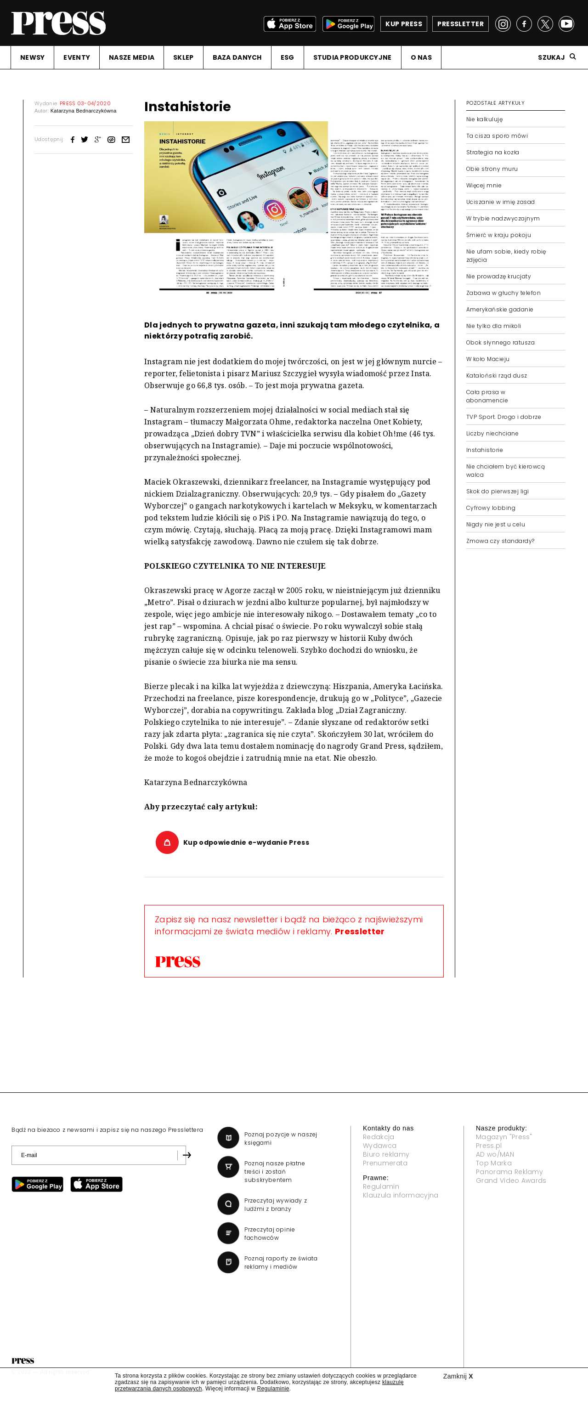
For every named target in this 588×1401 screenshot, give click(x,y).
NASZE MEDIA (131, 57)
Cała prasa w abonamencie (487, 396)
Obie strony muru (492, 169)
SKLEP (183, 57)
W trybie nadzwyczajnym (503, 218)
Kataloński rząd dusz (496, 375)
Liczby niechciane (492, 433)
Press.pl (489, 1145)
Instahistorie (484, 450)
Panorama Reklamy (509, 1171)
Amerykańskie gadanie (500, 309)
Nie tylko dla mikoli (493, 326)
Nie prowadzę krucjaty (498, 276)
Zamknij (458, 1376)
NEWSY (32, 57)
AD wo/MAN (495, 1154)
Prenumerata (385, 1163)
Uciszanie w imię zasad (500, 202)
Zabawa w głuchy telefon (503, 293)
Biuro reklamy (386, 1154)
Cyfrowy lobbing (490, 508)
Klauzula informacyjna (401, 1195)
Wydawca (379, 1145)
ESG (287, 57)
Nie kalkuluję (484, 119)
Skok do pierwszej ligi (497, 491)
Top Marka (494, 1163)
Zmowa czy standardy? (500, 541)
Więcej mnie (484, 185)
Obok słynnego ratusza (500, 342)
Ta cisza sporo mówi (497, 136)
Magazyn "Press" (504, 1136)
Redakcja (379, 1136)
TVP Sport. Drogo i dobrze (503, 417)
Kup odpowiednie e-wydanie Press (246, 842)
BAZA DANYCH (237, 57)
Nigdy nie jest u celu (495, 524)
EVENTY (76, 57)
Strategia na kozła (493, 152)
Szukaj (551, 57)
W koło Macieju (488, 359)
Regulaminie (273, 1388)
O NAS (421, 57)
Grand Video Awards (511, 1180)
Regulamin (381, 1186)
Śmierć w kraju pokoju (498, 235)
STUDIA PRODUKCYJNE (352, 57)
